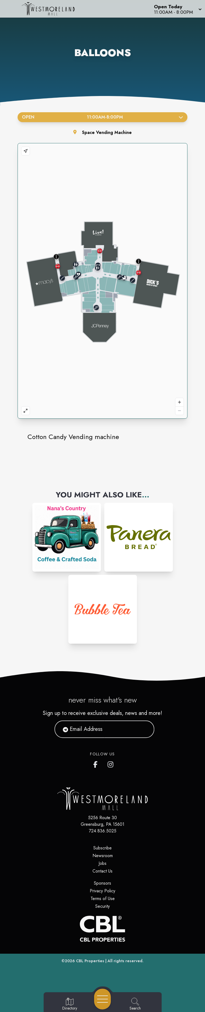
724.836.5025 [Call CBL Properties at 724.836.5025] (102, 831)
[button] (177, 8)
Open (102, 117)
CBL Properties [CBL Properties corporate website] (90, 961)
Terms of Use (103, 898)
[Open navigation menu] (102, 999)
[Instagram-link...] (67, 537)
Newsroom (102, 855)
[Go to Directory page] (69, 1004)
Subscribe (102, 848)
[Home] (52, 8)
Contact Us (102, 871)
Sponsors (102, 883)
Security (102, 906)
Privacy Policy (102, 891)
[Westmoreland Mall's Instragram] (110, 763)
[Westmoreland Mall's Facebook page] (96, 763)
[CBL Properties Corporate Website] (102, 929)
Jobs (102, 863)
